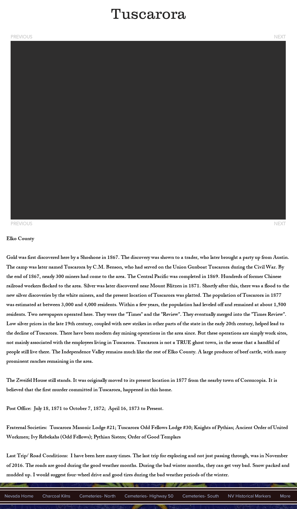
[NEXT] (279, 37)
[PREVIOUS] (22, 37)
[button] (148, 130)
